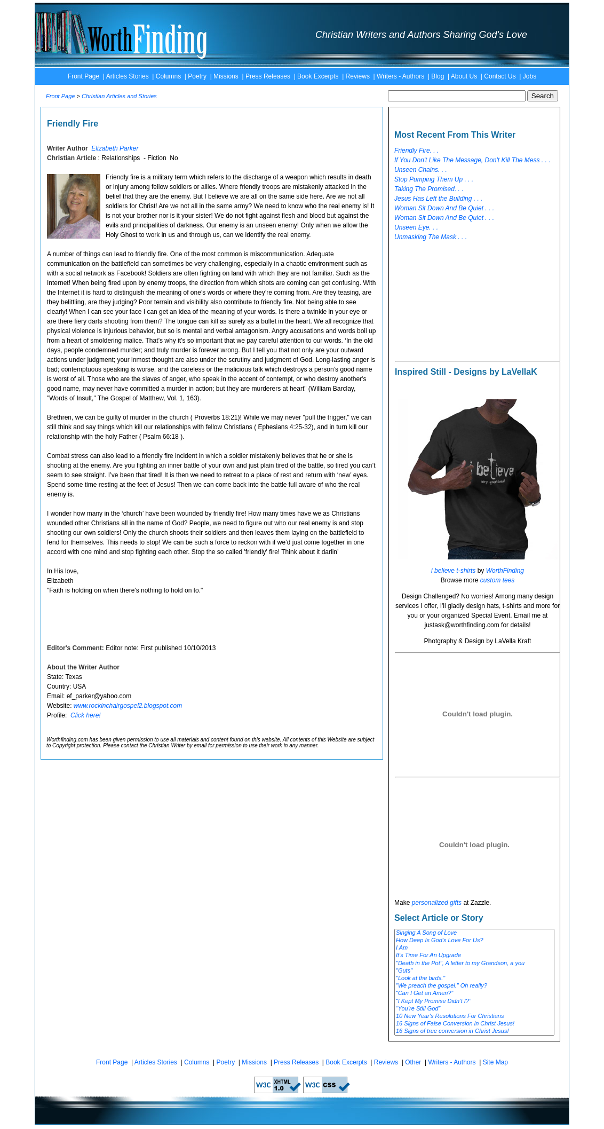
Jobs (529, 76)
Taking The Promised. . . (429, 189)
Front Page (83, 76)
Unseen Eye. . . (416, 227)
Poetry (197, 76)
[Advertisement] (459, 301)
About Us (464, 76)
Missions (226, 76)
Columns (168, 76)
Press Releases (267, 76)
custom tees (497, 580)
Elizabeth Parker (114, 148)
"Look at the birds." (474, 978)
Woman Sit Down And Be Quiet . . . (444, 208)
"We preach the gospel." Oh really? (474, 986)
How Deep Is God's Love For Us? (474, 940)
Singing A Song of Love (474, 933)
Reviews (358, 76)
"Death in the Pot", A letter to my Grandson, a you (474, 963)
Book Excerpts (317, 76)
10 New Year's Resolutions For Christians (474, 1016)
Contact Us (499, 76)
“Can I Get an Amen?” (474, 993)
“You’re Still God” (474, 1009)
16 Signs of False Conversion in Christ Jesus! (474, 1024)
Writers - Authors (400, 76)
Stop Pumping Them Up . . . (433, 179)
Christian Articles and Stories (119, 96)
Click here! (85, 715)
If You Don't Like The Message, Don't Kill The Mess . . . (472, 160)
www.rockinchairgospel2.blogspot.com (128, 705)
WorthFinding (505, 570)
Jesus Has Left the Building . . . (438, 198)
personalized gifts (437, 902)
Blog (437, 76)
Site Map (495, 1062)
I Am (474, 948)
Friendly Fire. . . (416, 150)
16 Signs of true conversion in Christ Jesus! (474, 1031)
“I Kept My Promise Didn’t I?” (474, 1001)
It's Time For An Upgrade (474, 955)
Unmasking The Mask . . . (430, 237)
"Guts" (474, 971)
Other (413, 1062)
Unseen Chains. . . (420, 169)
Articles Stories (127, 76)
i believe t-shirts (453, 570)
